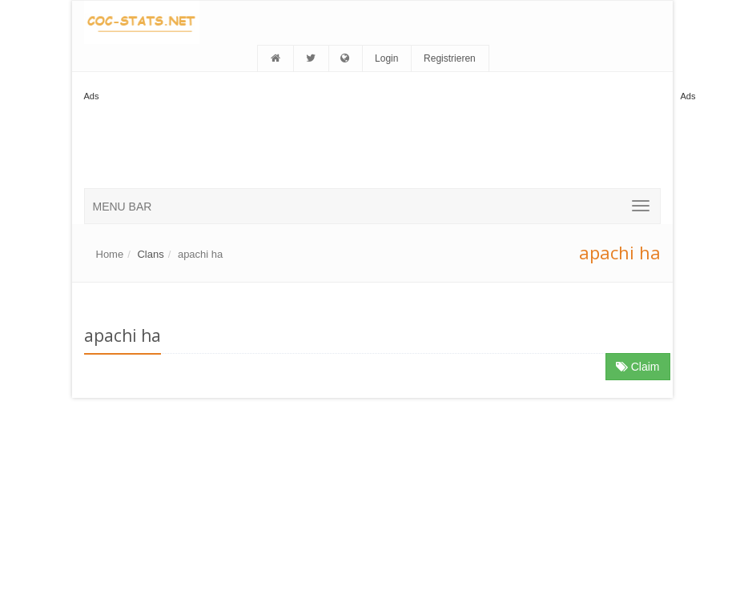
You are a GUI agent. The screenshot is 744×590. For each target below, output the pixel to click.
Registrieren (450, 58)
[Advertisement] (375, 140)
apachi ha (200, 254)
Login (386, 58)
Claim (638, 366)
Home (110, 254)
